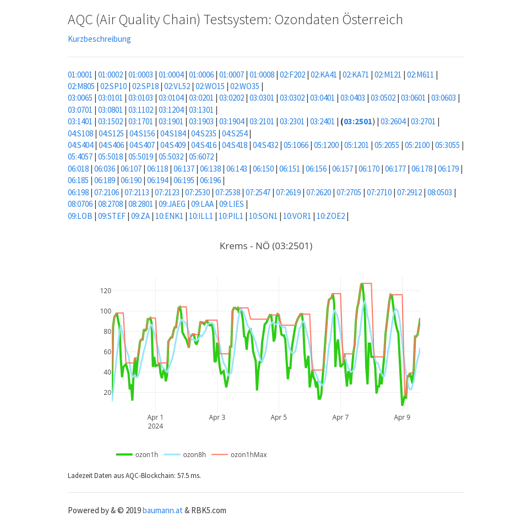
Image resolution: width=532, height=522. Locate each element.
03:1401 (80, 121)
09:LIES (231, 204)
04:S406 (111, 145)
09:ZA (140, 216)
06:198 (78, 192)
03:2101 (261, 121)
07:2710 (379, 192)
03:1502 (110, 121)
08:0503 (439, 192)
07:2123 (167, 192)
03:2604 (393, 121)
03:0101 (110, 97)
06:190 (131, 180)
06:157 (342, 168)
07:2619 (288, 192)
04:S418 (234, 145)
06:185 (78, 180)
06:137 (183, 168)
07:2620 (318, 192)
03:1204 (171, 110)
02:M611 (420, 74)
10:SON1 (263, 216)
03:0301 (261, 97)
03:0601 (413, 97)
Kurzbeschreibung (99, 39)
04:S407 (142, 145)
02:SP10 (113, 86)
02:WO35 (244, 86)
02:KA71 (356, 74)
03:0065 (80, 97)
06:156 (316, 168)
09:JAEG (172, 204)
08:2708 (110, 204)
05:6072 (201, 156)
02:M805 (81, 86)
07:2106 (106, 192)
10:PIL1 (231, 216)
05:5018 (110, 156)
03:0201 (201, 97)
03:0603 (443, 97)
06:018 (78, 168)
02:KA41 (324, 74)
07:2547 (258, 192)
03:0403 (352, 97)
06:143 (236, 168)
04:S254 (234, 133)
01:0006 (201, 74)
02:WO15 (210, 86)
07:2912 (409, 192)
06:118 (157, 168)
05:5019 (140, 156)
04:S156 (142, 133)
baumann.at (163, 510)
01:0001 (80, 74)
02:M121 (387, 74)
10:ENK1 (169, 216)
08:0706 (80, 204)
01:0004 (171, 74)
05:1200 (326, 145)
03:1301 (201, 110)
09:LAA (202, 204)
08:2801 (140, 204)
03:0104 (171, 97)
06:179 (448, 168)
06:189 (104, 180)
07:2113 (136, 192)
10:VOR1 (297, 216)
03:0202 (231, 97)
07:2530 (197, 192)
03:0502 (383, 97)
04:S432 (265, 145)
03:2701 (423, 121)
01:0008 (261, 74)
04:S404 (80, 145)
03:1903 (201, 121)
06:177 (395, 168)
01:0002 (110, 74)
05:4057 (80, 156)
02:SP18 (145, 86)
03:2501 (358, 121)
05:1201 (356, 145)
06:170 (369, 168)
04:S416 (203, 145)
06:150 (263, 168)
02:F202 (292, 74)
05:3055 (447, 145)
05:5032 (171, 156)
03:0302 (292, 97)
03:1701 (140, 121)
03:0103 (140, 97)
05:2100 (417, 145)
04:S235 (203, 133)
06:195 (183, 180)
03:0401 (322, 97)
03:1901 (171, 121)
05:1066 (296, 145)
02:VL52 (177, 86)
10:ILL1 (201, 216)
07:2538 (227, 192)
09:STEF (112, 216)
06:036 (104, 168)
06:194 (157, 180)
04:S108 (80, 133)
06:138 (210, 168)
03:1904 (231, 121)
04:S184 (173, 133)
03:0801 (110, 110)
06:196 (210, 180)
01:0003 (140, 74)
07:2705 (348, 192)
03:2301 (292, 121)
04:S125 (111, 133)
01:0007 (231, 74)
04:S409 (173, 145)
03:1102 (140, 110)
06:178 (421, 168)
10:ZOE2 (331, 216)
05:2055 (386, 145)
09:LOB (80, 216)
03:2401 (322, 121)
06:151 (289, 168)
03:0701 (80, 110)
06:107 (131, 168)
